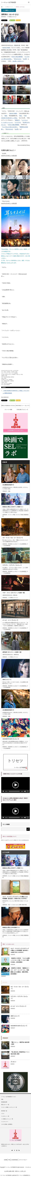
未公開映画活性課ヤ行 (8, 484)
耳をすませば (17, 59)
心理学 (20, 904)
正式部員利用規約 (14, 1159)
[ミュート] (25, 791)
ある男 (25, 59)
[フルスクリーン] (27, 791)
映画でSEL (24, 904)
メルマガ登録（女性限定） (7, 1124)
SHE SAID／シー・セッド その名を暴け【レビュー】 (22, 406)
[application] (15, 785)
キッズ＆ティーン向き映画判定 (19, 544)
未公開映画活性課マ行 (8, 710)
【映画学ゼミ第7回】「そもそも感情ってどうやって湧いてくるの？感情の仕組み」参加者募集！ (20, 960)
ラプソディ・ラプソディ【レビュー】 (12, 565)
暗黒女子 (17, 120)
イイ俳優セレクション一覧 (7, 1119)
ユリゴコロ (18, 122)
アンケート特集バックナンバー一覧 (9, 1107)
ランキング (18, 514)
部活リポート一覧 (5, 1104)
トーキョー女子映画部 (11, 1167)
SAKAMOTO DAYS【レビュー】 (11, 739)
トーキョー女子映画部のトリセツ (8, 1096)
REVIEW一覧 (4, 1110)
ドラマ (2, 1113)
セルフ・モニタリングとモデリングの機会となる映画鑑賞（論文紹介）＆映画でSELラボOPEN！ (15, 897)
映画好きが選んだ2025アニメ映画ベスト (13, 506)
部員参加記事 (4, 1102)
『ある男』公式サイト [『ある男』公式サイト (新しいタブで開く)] (17, 61)
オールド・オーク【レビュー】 (11, 620)
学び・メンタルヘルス (13, 904)
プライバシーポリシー (23, 1159)
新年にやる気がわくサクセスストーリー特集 (8, 406)
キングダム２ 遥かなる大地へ (10, 127)
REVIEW (10, 544)
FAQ (9, 1159)
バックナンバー (4, 1121)
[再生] (3, 791)
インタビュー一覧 (5, 1116)
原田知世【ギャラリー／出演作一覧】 (12, 652)
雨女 (20, 115)
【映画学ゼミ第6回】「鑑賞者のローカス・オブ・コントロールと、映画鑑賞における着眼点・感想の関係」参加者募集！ (20, 971)
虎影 (6, 115)
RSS (19, 1150)
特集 (9, 491)
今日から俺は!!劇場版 (17, 56)
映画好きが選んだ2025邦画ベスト (11, 927)
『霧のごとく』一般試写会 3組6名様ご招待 (20, 1043)
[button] (15, 785)
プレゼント (13, 1061)
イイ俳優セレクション (12, 16)
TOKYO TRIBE (6, 47)
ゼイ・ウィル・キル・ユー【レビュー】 (13, 537)
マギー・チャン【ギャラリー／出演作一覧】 (14, 592)
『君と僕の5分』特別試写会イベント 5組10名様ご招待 (20, 1053)
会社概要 (5, 1159)
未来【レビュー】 (7, 679)
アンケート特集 (11, 514)
